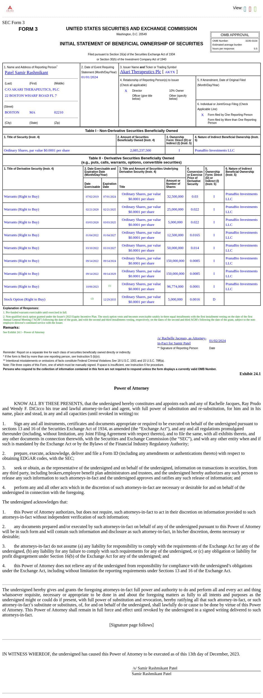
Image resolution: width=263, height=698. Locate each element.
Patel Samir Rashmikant (26, 72)
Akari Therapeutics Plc (140, 71)
